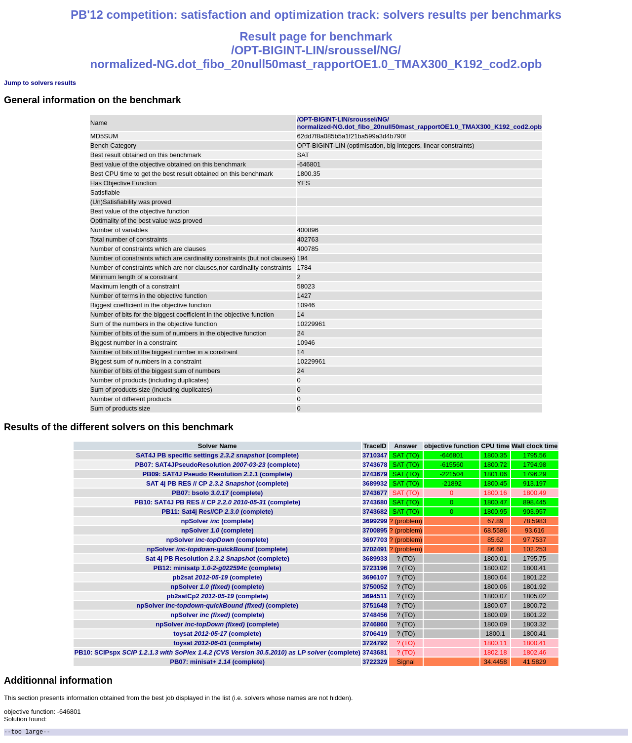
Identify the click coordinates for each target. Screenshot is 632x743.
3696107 (375, 577)
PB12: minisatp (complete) (217, 568)
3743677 (375, 492)
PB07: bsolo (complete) (217, 492)
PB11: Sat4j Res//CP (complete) (217, 511)
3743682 (375, 511)
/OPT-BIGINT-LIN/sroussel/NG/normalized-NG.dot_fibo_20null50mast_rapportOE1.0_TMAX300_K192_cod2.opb (419, 123)
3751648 (375, 605)
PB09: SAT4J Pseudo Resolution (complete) (217, 474)
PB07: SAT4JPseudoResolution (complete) (217, 464)
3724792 (375, 643)
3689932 (375, 483)
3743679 (375, 474)
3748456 (375, 615)
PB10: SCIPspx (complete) (217, 652)
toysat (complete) (217, 633)
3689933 (375, 558)
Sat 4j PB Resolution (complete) (217, 558)
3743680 (375, 502)
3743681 (375, 652)
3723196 (375, 568)
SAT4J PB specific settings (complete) (217, 455)
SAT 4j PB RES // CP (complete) (217, 483)
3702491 (375, 549)
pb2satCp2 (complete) (217, 596)
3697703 (375, 539)
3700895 (375, 530)
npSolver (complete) (217, 521)
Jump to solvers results (40, 82)
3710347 (375, 455)
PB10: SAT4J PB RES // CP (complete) (217, 502)
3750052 (375, 586)
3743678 (375, 464)
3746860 (375, 624)
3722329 (375, 661)
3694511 (375, 596)
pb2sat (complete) (217, 577)
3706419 (375, 633)
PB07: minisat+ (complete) (217, 661)
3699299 (375, 521)
